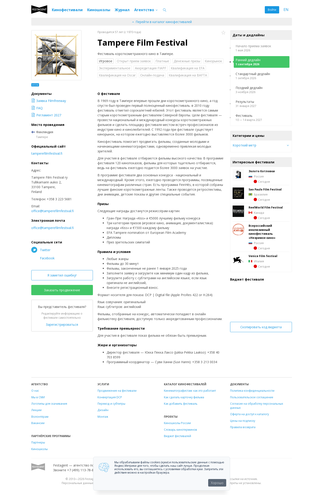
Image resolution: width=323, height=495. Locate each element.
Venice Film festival (263, 256)
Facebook (43, 258)
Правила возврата (242, 427)
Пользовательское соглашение (251, 397)
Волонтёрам (39, 416)
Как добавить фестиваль (180, 403)
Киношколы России (177, 423)
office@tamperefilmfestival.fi (52, 211)
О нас (35, 390)
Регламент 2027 (46, 115)
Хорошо (217, 483)
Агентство (146, 9)
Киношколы (98, 9)
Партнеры (38, 442)
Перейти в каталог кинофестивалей (161, 22)
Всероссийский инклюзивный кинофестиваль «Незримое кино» (262, 232)
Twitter (40, 250)
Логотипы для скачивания (49, 403)
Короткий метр (244, 145)
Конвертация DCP (109, 397)
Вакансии (38, 423)
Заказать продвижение (62, 290)
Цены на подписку (242, 420)
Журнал (122, 9)
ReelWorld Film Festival (266, 207)
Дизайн (102, 410)
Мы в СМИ (38, 397)
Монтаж (102, 416)
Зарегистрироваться (62, 324)
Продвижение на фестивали (117, 390)
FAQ (37, 108)
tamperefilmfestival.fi (46, 153)
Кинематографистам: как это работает (190, 390)
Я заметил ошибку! (61, 275)
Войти (272, 10)
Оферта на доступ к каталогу (249, 414)
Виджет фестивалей (177, 436)
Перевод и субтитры (111, 403)
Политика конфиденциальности (252, 390)
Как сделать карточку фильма (184, 397)
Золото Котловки (262, 171)
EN (286, 9)
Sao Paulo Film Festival (265, 189)
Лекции (36, 410)
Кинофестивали (67, 9)
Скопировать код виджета (261, 327)
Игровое (105, 61)
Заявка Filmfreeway (48, 101)
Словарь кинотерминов (180, 429)
